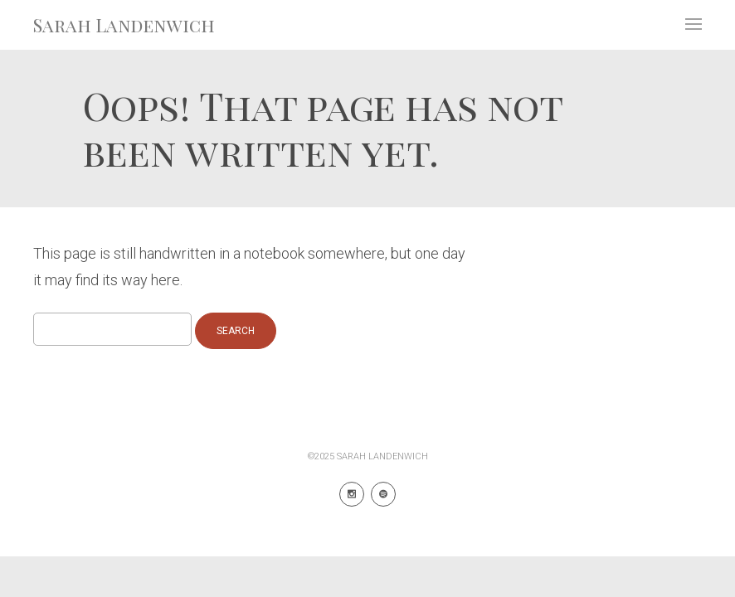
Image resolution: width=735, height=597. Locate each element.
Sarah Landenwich (124, 24)
